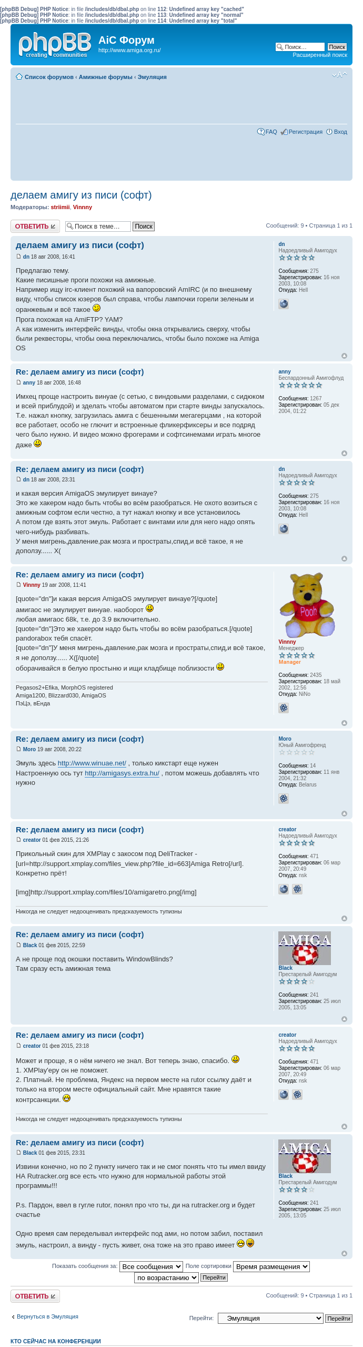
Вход (340, 132)
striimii (60, 207)
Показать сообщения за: (117, 1266)
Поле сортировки (248, 1266)
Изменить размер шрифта (339, 75)
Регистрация (305, 132)
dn (26, 257)
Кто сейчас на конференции (56, 1341)
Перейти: (201, 1318)
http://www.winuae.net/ (92, 763)
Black (30, 945)
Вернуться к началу (344, 356)
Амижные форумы (106, 77)
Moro (29, 749)
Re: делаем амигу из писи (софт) (80, 371)
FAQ (271, 132)
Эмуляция (152, 77)
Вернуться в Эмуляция (47, 1316)
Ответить (35, 226)
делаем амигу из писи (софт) (81, 195)
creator (32, 840)
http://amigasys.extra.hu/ (122, 773)
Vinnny (82, 207)
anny (29, 383)
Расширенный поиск (320, 55)
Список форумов (49, 77)
